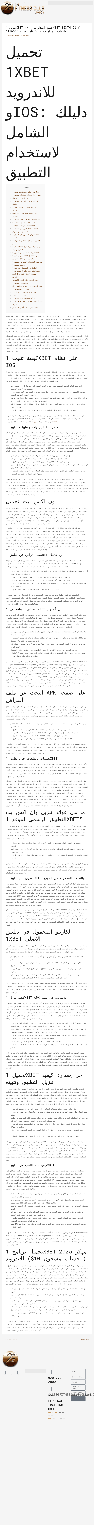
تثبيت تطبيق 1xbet (19, 265)
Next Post (86, 1340)
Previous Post (9, 1340)
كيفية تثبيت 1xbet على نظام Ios (25, 192)
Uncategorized (14, 35)
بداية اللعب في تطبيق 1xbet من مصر (27, 262)
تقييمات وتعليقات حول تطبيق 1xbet (26, 219)
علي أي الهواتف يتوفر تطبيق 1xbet (26, 298)
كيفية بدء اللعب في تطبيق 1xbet (25, 253)
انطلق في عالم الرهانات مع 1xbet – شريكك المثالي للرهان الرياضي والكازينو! (27, 274)
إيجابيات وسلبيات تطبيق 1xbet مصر (26, 195)
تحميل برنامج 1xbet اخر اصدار (24, 292)
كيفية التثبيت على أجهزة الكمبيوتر (25, 280)
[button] (70, 3)
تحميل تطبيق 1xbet (20, 283)
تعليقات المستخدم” (19, 295)
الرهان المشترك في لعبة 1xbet (24, 268)
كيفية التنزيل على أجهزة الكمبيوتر (25, 307)
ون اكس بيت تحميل (20, 198)
